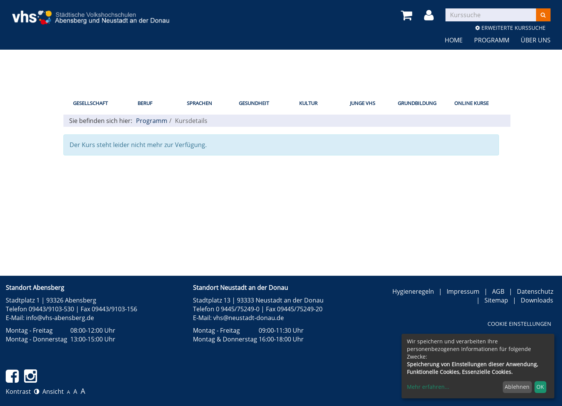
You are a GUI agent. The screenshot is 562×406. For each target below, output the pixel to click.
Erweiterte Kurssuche (510, 27)
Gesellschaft (90, 103)
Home (454, 40)
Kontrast (22, 391)
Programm (491, 40)
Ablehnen (517, 386)
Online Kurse (471, 103)
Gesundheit (254, 103)
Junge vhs (362, 103)
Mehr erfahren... (428, 386)
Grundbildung (417, 103)
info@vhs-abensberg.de (60, 318)
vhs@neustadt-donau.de (248, 318)
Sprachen (199, 103)
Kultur (308, 103)
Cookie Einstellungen (519, 323)
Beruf (145, 103)
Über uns (536, 40)
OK (540, 386)
